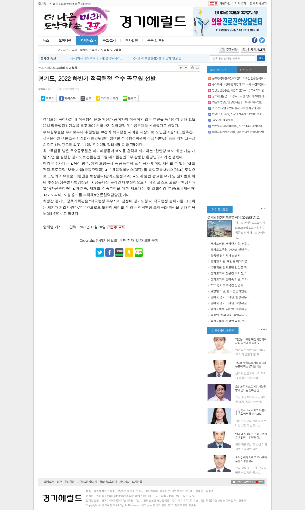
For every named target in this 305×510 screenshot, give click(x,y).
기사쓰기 (240, 3)
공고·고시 (109, 40)
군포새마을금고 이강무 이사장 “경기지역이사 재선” (239, 96)
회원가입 (225, 3)
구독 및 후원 (155, 40)
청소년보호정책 (108, 482)
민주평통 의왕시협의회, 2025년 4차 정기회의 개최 (239, 126)
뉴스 (46, 40)
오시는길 (137, 482)
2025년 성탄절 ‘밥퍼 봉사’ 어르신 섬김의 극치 (236, 108)
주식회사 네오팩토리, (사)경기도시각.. (96, 58)
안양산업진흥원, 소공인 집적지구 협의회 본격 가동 (239, 114)
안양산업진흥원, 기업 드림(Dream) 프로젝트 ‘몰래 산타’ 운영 (244, 90)
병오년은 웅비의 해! (223, 120)
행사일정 (131, 40)
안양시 (73, 50)
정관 (59, 482)
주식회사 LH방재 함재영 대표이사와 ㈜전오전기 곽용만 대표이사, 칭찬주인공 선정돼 (258, 84)
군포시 (61, 50)
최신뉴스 (245, 70)
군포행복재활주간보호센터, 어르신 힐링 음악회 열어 (240, 78)
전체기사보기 (258, 3)
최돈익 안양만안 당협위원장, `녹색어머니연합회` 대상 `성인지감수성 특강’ (252, 102)
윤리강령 (69, 482)
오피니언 (65, 40)
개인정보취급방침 (87, 482)
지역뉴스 (87, 40)
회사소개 (49, 482)
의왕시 (84, 50)
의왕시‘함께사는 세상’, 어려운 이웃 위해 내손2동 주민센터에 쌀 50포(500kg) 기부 (256, 132)
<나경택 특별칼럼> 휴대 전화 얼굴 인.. (158, 58)
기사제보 (124, 482)
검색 (261, 58)
